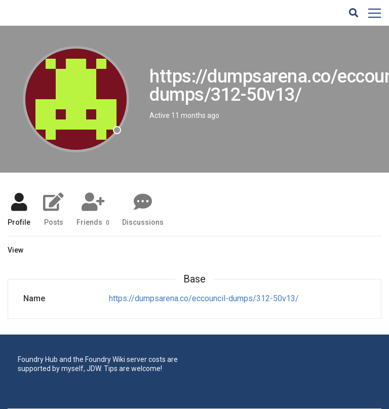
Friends (92, 222)
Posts (53, 222)
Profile (19, 222)
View (15, 250)
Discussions (143, 222)
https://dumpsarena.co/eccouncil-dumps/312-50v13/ (204, 298)
